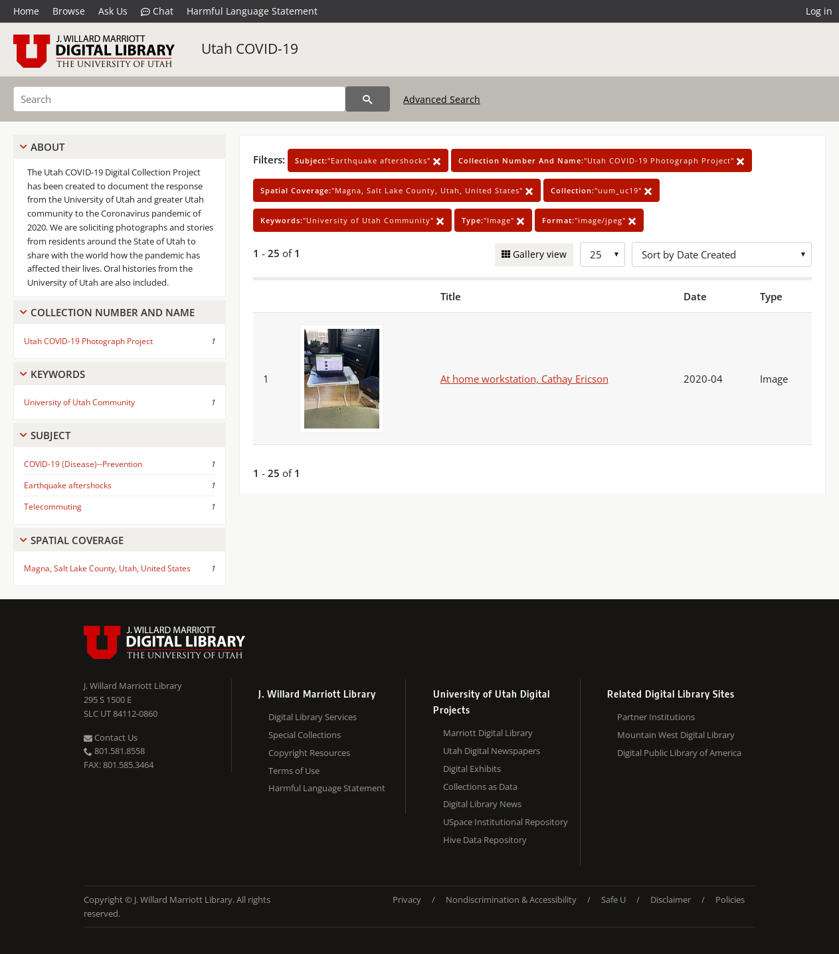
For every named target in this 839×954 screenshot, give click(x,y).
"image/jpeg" (589, 220)
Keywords (58, 374)
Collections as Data (480, 787)
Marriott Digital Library (488, 733)
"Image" (493, 220)
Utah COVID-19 (249, 48)
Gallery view (538, 254)
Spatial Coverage (77, 540)
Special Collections (304, 735)
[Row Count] (602, 254)
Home (26, 11)
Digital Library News (482, 804)
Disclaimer (670, 900)
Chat (157, 11)
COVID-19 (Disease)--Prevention (83, 464)
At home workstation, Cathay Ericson (524, 378)
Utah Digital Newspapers (491, 751)
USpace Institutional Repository (505, 822)
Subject (50, 435)
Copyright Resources (309, 753)
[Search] (179, 99)
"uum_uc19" (601, 190)
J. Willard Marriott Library (133, 686)
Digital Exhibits (472, 769)
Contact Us (111, 737)
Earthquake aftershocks (68, 485)
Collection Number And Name (113, 312)
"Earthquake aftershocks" (368, 160)
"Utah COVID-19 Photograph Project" (601, 160)
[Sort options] (722, 254)
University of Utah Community (79, 402)
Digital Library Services (312, 717)
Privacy (407, 900)
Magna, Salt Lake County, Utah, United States (107, 568)
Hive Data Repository (485, 840)
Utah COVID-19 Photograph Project (88, 341)
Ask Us (113, 11)
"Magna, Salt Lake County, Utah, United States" (396, 190)
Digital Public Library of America (679, 753)
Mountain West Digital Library (676, 735)
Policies (730, 900)
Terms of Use (294, 771)
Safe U (613, 900)
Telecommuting (53, 506)
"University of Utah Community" (352, 220)
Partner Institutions (656, 717)
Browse (68, 11)
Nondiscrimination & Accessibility (511, 900)
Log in (819, 11)
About (47, 146)
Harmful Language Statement (252, 11)
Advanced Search (441, 99)
